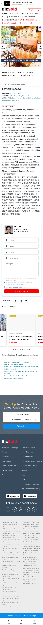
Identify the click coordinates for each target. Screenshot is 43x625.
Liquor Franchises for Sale (31, 546)
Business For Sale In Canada (13, 364)
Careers (5, 475)
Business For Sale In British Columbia (16, 362)
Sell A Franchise (28, 456)
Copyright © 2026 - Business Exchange (21, 616)
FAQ (23, 479)
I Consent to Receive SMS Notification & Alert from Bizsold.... (21, 279)
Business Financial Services (32, 570)
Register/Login (34, 10)
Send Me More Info (21, 291)
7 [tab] (24, 349)
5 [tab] (20, 349)
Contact (4, 452)
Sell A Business (27, 452)
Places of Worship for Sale (10, 596)
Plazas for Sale (6, 607)
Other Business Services (31, 568)
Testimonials (6, 461)
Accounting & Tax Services (31, 577)
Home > (6, 14)
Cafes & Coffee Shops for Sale (11, 100)
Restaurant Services (29, 583)
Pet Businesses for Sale (9, 528)
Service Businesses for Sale (11, 561)
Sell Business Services (30, 466)
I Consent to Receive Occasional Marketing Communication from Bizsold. (19, 283)
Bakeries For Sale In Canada (13, 378)
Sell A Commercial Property (32, 461)
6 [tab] (22, 349)
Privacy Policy (7, 470)
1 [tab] (13, 349)
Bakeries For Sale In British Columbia (16, 376)
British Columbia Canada (17, 84)
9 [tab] (27, 349)
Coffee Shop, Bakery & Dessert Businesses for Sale (25, 96)
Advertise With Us (8, 456)
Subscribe (21, 426)
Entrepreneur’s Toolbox (30, 484)
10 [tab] (29, 349)
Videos (24, 475)
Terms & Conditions (9, 466)
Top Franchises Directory (31, 488)
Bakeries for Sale (9, 20)
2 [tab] (15, 349)
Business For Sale (18, 14)
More (14, 280)
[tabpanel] (21, 330)
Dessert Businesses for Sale (31, 98)
